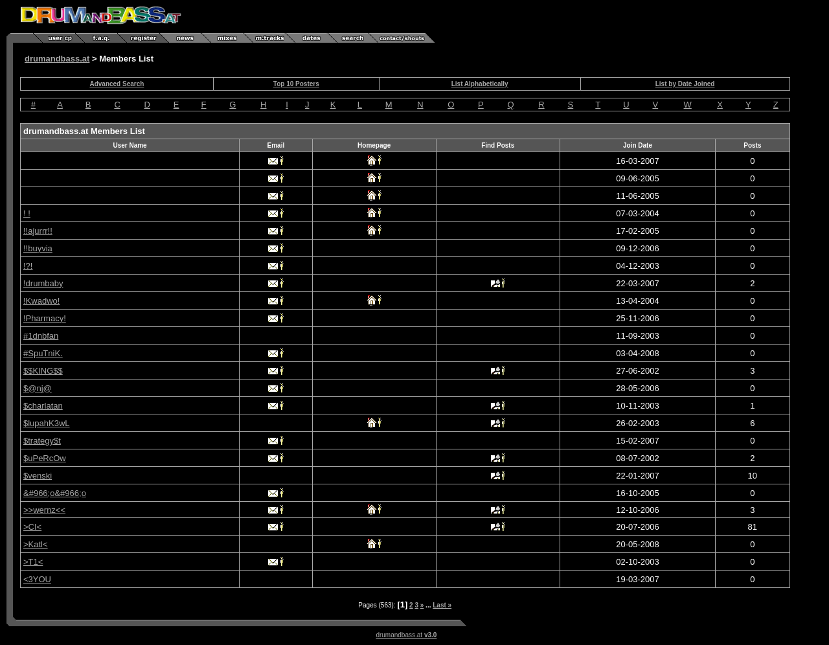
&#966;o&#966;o (54, 493)
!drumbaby (43, 283)
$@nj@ (37, 388)
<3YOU (37, 579)
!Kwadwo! (41, 301)
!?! (27, 266)
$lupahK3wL (46, 423)
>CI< (32, 527)
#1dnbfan (40, 336)
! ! (26, 213)
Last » (442, 605)
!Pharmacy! (44, 318)
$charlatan (43, 406)
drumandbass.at (57, 58)
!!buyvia (37, 248)
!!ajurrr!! (37, 231)
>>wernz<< (44, 510)
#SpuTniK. (43, 353)
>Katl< (35, 544)
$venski (37, 476)
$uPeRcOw (44, 458)
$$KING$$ (43, 371)
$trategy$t (42, 441)
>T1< (33, 562)
